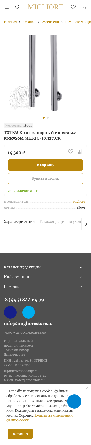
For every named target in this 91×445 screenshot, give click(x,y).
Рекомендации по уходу (61, 221)
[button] (44, 118)
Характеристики (19, 221)
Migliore (79, 201)
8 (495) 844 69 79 (24, 300)
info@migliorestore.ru (28, 323)
